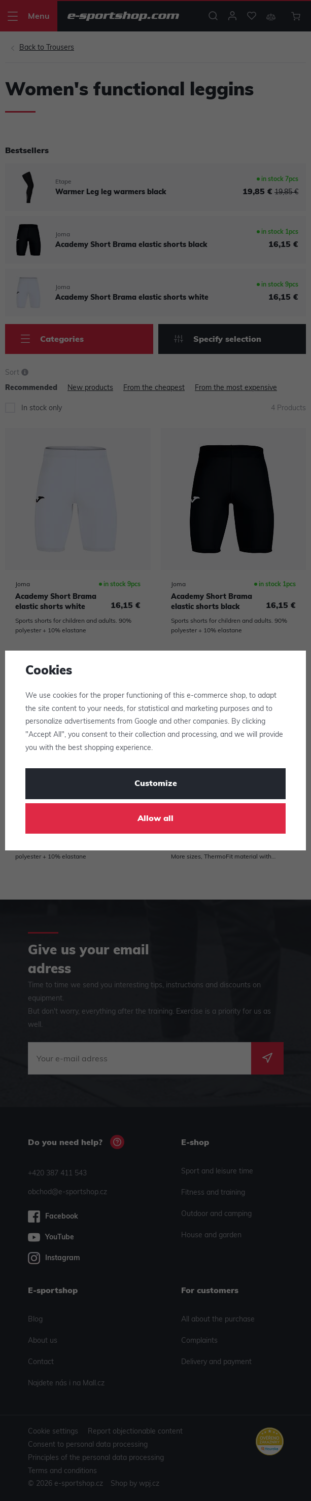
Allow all (155, 819)
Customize (155, 784)
